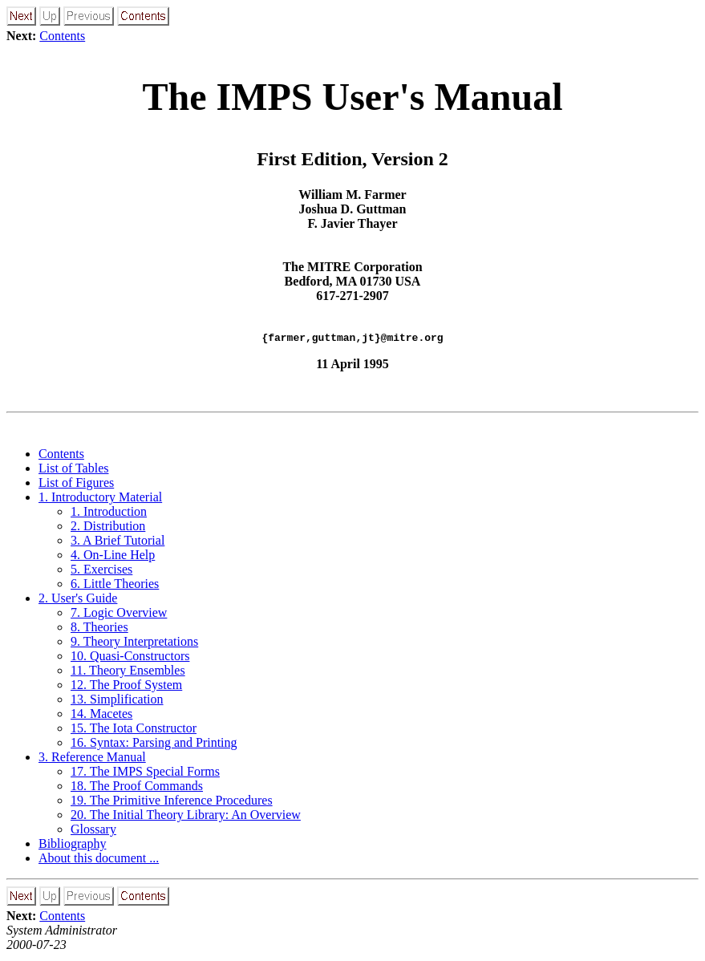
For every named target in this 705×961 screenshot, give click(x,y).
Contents (62, 36)
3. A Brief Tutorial (117, 542)
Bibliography (72, 846)
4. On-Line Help (113, 557)
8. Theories (99, 629)
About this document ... (98, 860)
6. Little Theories (115, 586)
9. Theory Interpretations (134, 644)
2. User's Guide (77, 600)
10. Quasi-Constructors (130, 658)
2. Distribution (108, 528)
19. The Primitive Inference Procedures (172, 802)
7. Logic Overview (119, 615)
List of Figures (76, 485)
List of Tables (73, 470)
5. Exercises (101, 571)
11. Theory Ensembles (128, 672)
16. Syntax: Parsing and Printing (154, 745)
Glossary (93, 831)
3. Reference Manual (92, 759)
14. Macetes (101, 716)
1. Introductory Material (100, 499)
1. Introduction (109, 514)
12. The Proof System (126, 687)
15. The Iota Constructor (134, 730)
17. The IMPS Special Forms (145, 774)
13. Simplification (117, 701)
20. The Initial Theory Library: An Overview (186, 817)
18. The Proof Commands (137, 788)
